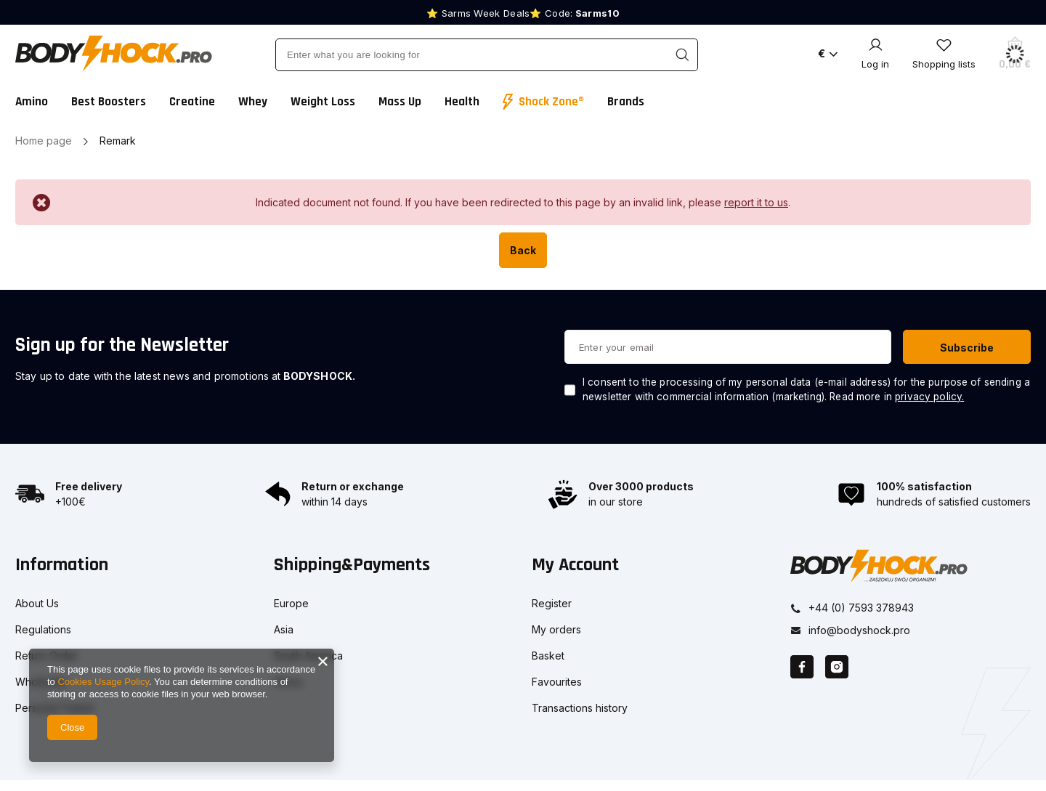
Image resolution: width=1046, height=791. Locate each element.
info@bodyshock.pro (859, 628)
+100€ (70, 501)
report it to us (756, 202)
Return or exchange (352, 486)
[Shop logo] (113, 54)
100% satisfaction (924, 486)
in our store (615, 501)
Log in (875, 64)
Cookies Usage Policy (102, 681)
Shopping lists (944, 64)
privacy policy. (929, 396)
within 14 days (334, 501)
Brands (625, 102)
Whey (252, 102)
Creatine (192, 102)
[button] (127, 574)
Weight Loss (323, 102)
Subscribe (967, 347)
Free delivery (88, 486)
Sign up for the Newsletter (122, 345)
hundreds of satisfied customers (954, 501)
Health (462, 102)
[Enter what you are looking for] (486, 54)
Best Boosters (108, 102)
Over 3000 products (641, 486)
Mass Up (399, 102)
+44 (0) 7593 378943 (861, 606)
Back (523, 250)
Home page (43, 140)
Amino (31, 102)
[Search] (681, 54)
